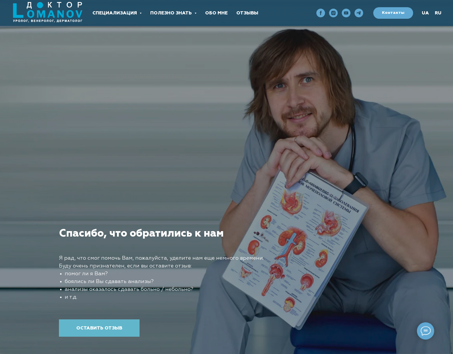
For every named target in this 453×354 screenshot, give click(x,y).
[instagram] (333, 13)
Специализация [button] (115, 13)
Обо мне (216, 13)
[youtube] (346, 13)
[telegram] (358, 13)
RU (438, 13)
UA (425, 13)
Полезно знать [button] (171, 13)
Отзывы (247, 13)
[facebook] (320, 13)
